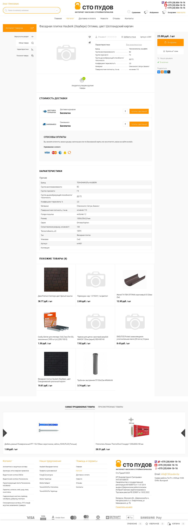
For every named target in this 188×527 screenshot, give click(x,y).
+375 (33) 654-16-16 (176, 5)
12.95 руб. (135, 303)
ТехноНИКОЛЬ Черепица (48, 491)
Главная (58, 18)
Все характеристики (134, 45)
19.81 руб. (56, 387)
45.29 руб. (84, 449)
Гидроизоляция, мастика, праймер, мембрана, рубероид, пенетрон (15, 497)
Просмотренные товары (110, 407)
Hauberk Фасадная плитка (49, 467)
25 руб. (156, 449)
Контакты (129, 18)
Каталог (70, 18)
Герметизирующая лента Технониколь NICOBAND (16, 484)
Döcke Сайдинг (45, 483)
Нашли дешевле (165, 58)
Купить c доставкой (139, 111)
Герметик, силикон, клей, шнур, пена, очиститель (16, 491)
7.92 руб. (95, 345)
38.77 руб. (56, 303)
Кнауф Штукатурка (46, 475)
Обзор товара (26, 43)
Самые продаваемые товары (80, 407)
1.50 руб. (56, 345)
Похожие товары (25, 56)
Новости (104, 18)
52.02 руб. (121, 449)
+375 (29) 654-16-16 (176, 2)
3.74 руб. (95, 387)
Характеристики (25, 49)
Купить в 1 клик (170, 51)
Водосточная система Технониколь (15, 479)
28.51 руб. (48, 449)
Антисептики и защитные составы (15, 467)
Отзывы (116, 18)
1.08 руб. (11, 449)
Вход (5, 4)
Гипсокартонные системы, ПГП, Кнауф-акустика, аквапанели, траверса (16, 504)
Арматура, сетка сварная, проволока (16, 471)
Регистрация (14, 4)
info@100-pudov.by (170, 474)
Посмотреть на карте (124, 507)
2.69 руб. (95, 303)
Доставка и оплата (87, 18)
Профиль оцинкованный (48, 471)
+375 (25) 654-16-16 (176, 7)
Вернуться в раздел (24, 37)
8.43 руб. (135, 345)
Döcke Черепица (45, 479)
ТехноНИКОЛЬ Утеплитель (49, 487)
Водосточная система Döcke (13, 475)
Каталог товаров (20, 28)
